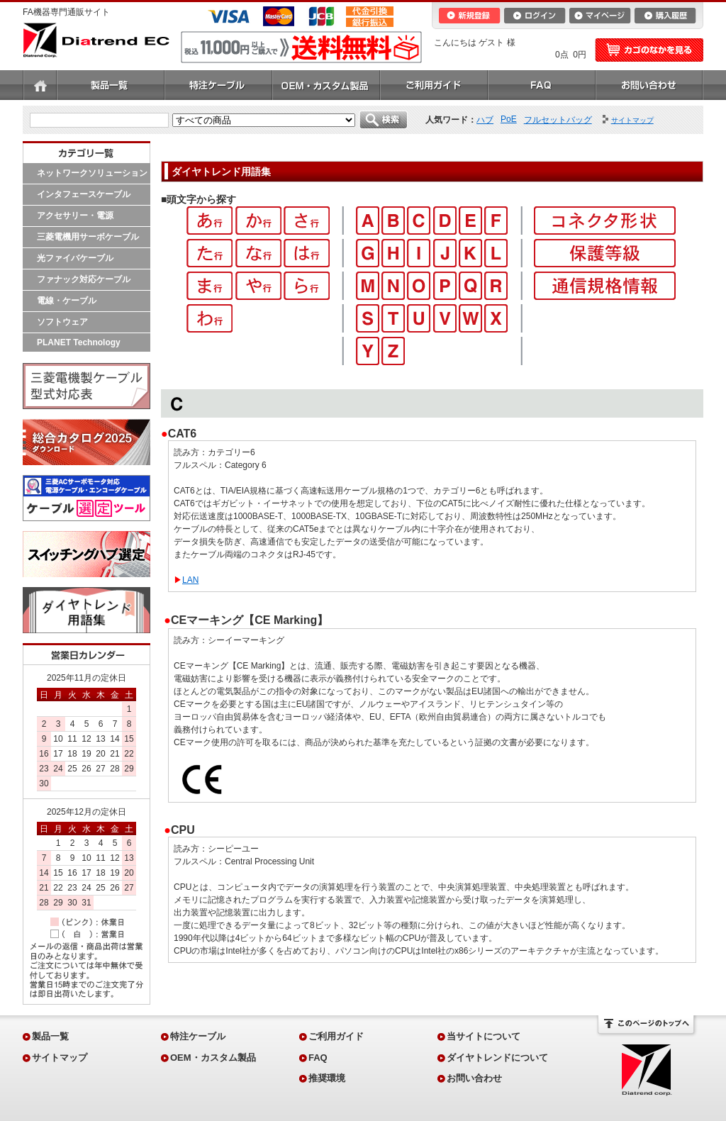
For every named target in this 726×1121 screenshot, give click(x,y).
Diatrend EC (96, 40)
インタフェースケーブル (83, 194)
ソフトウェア (62, 322)
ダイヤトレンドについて (497, 1057)
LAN (190, 580)
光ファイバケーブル (75, 258)
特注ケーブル (218, 85)
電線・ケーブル (66, 301)
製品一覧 (110, 85)
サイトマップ (59, 1057)
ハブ (484, 120)
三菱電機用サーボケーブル (88, 237)
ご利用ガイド (434, 85)
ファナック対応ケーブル (83, 279)
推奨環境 (326, 1078)
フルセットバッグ (558, 120)
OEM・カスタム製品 (326, 85)
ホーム (40, 85)
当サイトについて (483, 1036)
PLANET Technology (79, 342)
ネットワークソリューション (92, 173)
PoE (509, 119)
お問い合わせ (649, 85)
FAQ (542, 85)
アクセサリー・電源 (75, 216)
